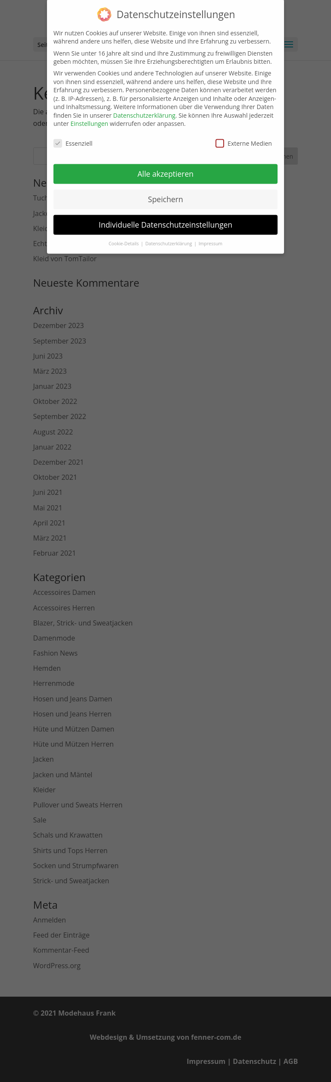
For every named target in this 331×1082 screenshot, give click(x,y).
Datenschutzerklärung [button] (169, 237)
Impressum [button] (210, 237)
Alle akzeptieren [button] (165, 167)
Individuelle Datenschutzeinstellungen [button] (165, 218)
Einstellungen (89, 117)
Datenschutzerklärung (144, 108)
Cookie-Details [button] (124, 237)
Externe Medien (243, 136)
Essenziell (73, 136)
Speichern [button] (165, 192)
